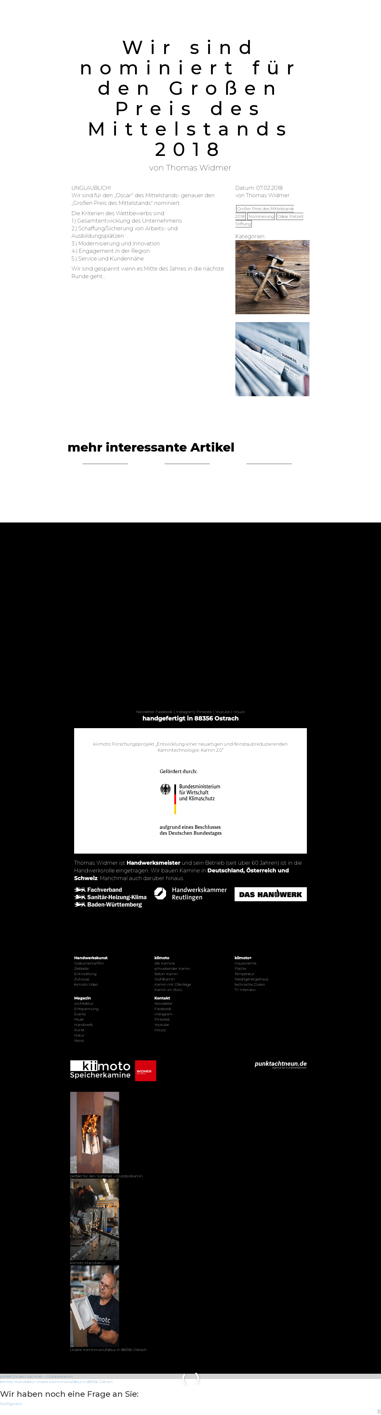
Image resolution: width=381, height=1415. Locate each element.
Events (80, 1014)
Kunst (79, 1030)
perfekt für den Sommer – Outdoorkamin (36, 1376)
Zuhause (81, 979)
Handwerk (83, 1024)
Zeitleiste (81, 968)
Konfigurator (11, 1403)
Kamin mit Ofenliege (172, 984)
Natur (79, 1035)
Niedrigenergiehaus (251, 979)
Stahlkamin (164, 979)
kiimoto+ (243, 958)
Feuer (79, 1019)
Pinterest (204, 711)
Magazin (82, 998)
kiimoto (161, 958)
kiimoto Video (86, 984)
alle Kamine (164, 963)
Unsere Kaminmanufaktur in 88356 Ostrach (74, 1381)
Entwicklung (85, 973)
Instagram (185, 711)
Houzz (239, 711)
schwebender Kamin (172, 968)
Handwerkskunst (90, 958)
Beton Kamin (166, 973)
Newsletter (145, 711)
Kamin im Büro (168, 989)
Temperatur (244, 973)
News (79, 1040)
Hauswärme (245, 963)
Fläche (240, 968)
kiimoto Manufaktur (17, 1381)
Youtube (222, 711)
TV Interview (245, 989)
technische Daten (250, 984)
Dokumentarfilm (89, 963)
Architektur (83, 1003)
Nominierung (261, 216)
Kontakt (162, 998)
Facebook (163, 711)
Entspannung (86, 1008)
